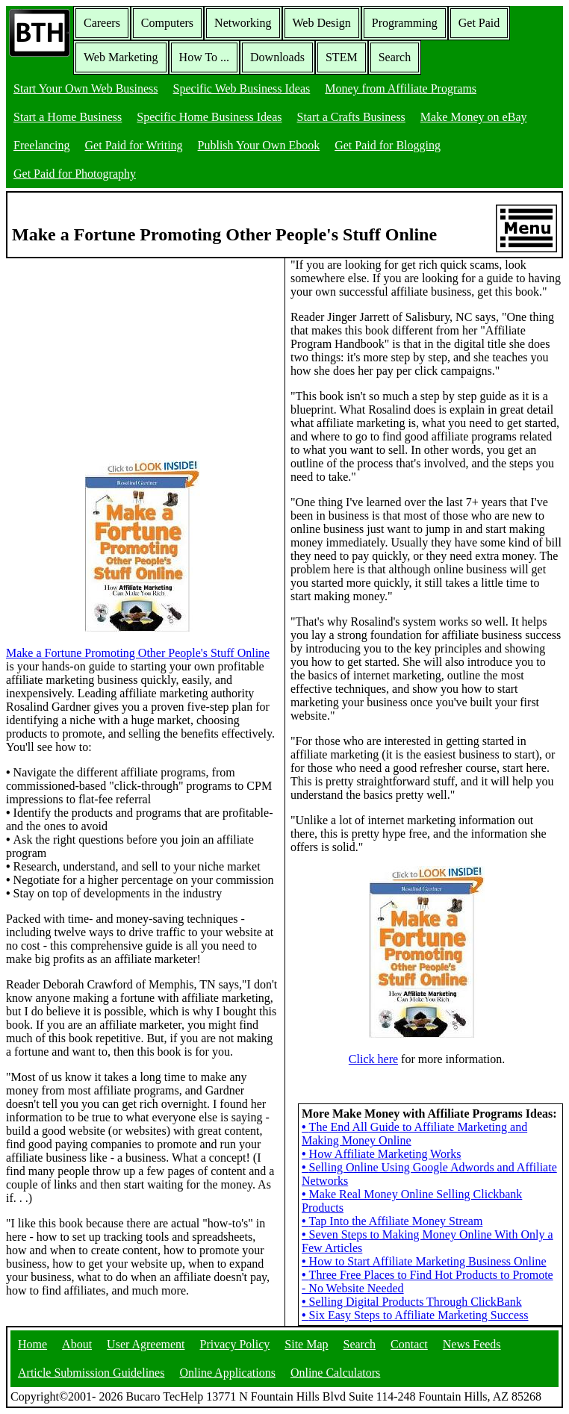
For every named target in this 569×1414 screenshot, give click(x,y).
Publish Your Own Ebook (259, 145)
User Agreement (145, 1344)
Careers (102, 22)
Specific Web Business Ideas (242, 88)
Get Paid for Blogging (388, 145)
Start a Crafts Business (351, 116)
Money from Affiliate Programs (400, 88)
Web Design (322, 22)
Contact (409, 1344)
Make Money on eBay (473, 116)
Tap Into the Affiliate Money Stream (392, 1221)
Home (32, 1344)
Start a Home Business (67, 116)
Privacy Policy (235, 1344)
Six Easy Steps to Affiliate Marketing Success (415, 1315)
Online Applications (227, 1372)
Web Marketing (121, 57)
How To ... (204, 57)
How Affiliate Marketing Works (381, 1153)
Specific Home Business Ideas (209, 116)
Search (395, 57)
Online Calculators (335, 1372)
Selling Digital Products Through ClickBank (412, 1301)
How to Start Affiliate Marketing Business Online (424, 1261)
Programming (405, 22)
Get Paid (479, 22)
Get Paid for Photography (74, 173)
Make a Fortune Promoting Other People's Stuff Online (138, 653)
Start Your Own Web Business (85, 88)
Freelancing (41, 145)
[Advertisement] (118, 351)
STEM (342, 57)
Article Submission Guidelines (91, 1372)
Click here (373, 1059)
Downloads (277, 57)
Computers (167, 22)
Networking (242, 22)
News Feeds (472, 1344)
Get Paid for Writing (134, 145)
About (77, 1344)
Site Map (306, 1344)
